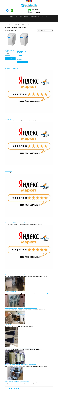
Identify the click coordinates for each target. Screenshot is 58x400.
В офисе (43, 16)
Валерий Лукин (8, 119)
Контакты (12, 20)
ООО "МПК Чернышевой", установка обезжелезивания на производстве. (21, 364)
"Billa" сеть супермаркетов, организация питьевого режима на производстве (22, 348)
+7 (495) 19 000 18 (35, 9)
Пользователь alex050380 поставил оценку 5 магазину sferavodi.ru (20, 223)
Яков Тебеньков (8, 171)
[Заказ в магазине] (45, 30)
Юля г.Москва (8, 324)
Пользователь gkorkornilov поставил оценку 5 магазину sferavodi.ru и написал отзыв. (23, 274)
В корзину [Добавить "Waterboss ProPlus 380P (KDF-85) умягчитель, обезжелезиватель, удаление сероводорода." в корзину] (22, 62)
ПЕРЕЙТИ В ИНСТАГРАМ (13, 388)
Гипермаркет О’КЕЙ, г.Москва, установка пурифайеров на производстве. (21, 308)
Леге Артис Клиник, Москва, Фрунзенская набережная (17, 381)
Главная (11, 16)
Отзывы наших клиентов (12, 68)
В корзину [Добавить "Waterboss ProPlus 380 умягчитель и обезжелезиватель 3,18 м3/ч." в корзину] (10, 58)
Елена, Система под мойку (11, 291)
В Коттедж (18, 16)
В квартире (26, 16)
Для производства (35, 16)
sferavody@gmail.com (35, 12)
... (47, 276)
